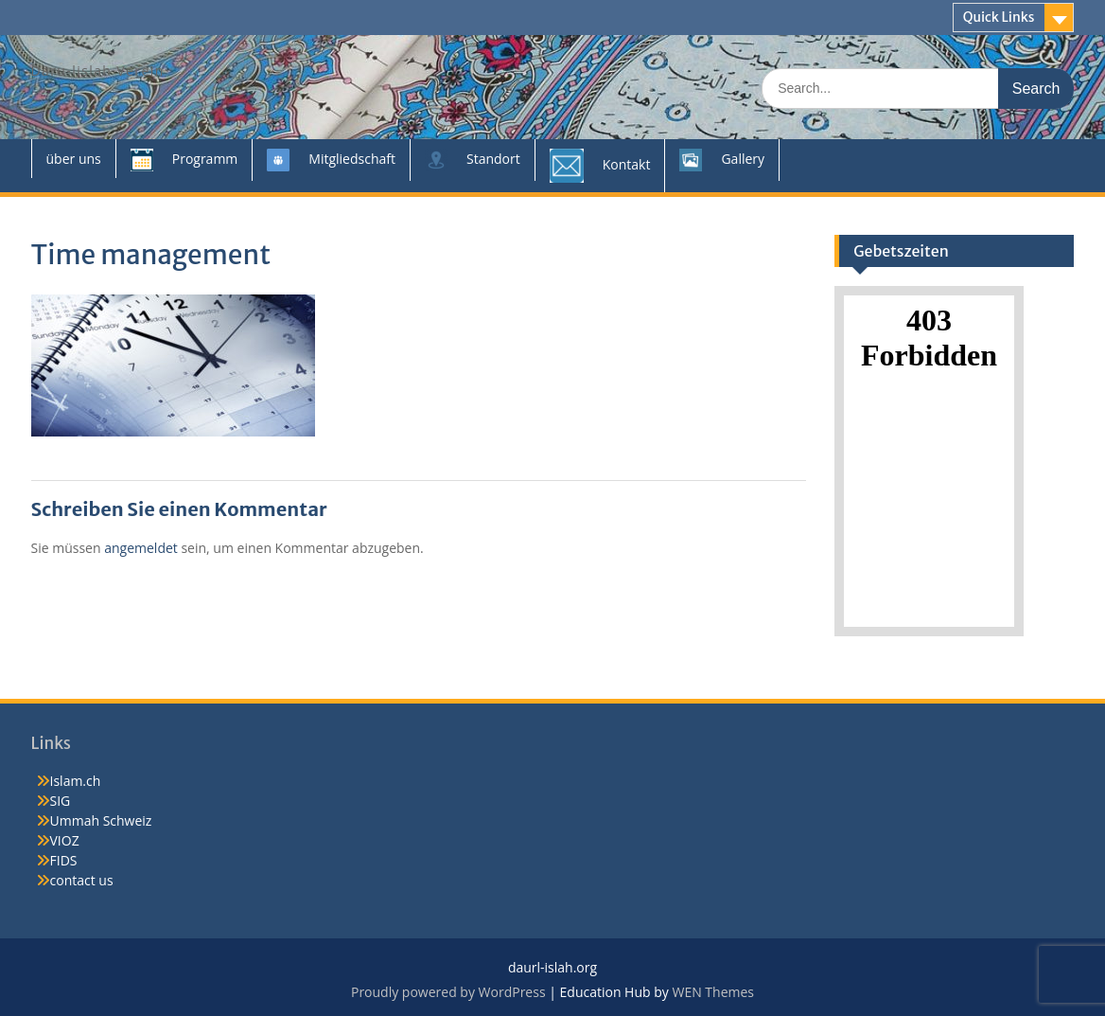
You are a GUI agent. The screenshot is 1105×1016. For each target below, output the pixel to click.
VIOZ (64, 840)
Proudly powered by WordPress (448, 992)
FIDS (64, 860)
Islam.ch (75, 781)
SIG (60, 801)
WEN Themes (713, 992)
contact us (82, 880)
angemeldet (141, 548)
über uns (73, 159)
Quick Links (999, 17)
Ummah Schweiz (101, 820)
